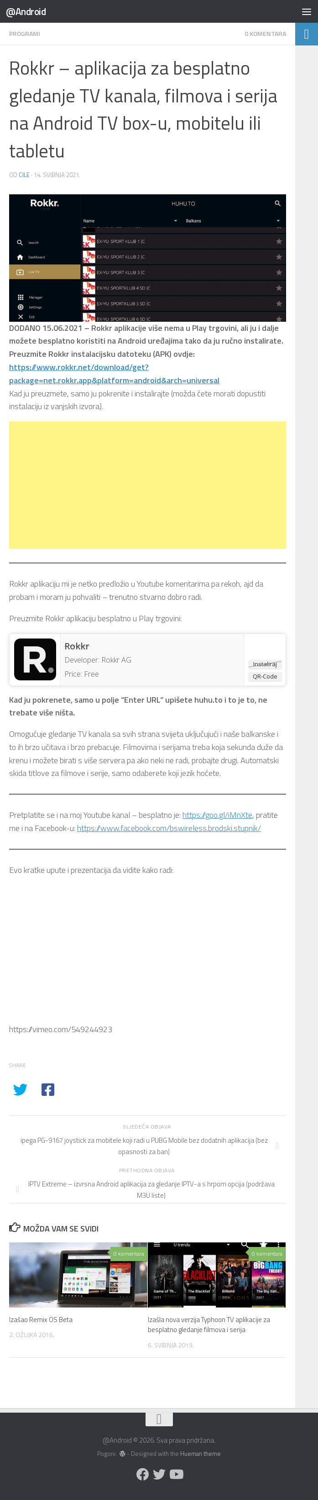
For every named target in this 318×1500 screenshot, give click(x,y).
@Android (26, 11)
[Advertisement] (147, 485)
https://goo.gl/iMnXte (217, 815)
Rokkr (76, 646)
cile (24, 174)
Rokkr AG (116, 660)
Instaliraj (265, 664)
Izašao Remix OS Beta (41, 1319)
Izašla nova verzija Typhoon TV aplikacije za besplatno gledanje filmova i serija (209, 1324)
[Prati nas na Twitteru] (159, 1474)
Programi (24, 33)
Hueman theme (200, 1453)
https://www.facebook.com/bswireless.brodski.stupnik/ (169, 828)
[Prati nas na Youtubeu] (175, 1474)
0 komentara (265, 33)
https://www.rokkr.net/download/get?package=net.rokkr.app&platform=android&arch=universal (114, 373)
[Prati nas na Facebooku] (142, 1474)
